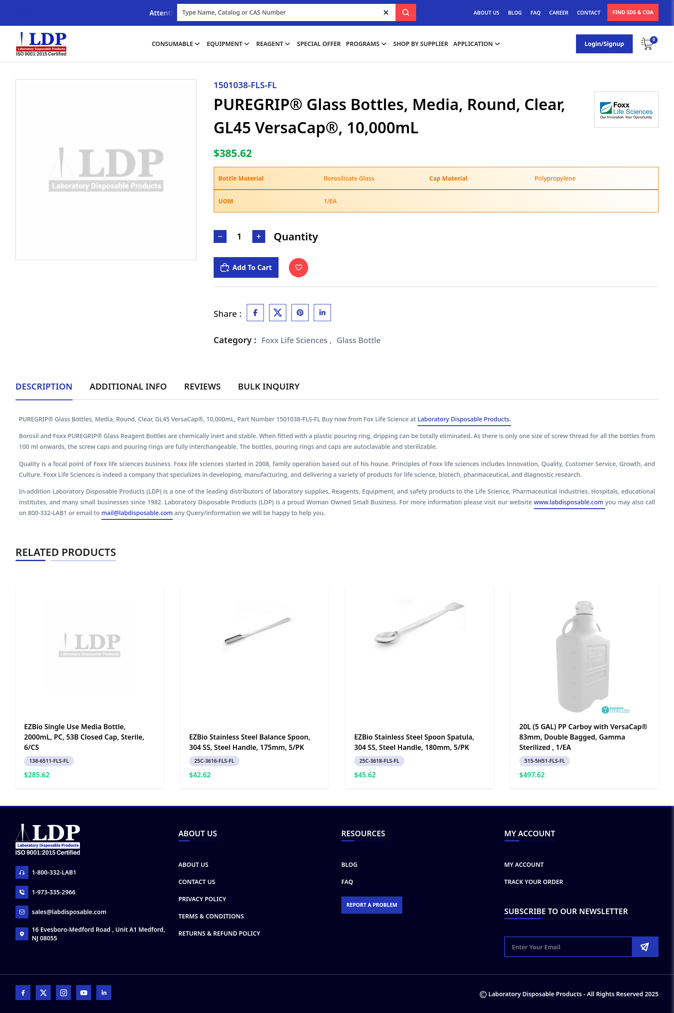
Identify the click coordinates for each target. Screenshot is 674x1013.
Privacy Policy (202, 899)
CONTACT (588, 12)
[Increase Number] (258, 236)
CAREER (559, 12)
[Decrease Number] (220, 236)
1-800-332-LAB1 (46, 872)
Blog (349, 864)
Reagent (274, 44)
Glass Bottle (358, 340)
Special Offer (319, 44)
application (477, 44)
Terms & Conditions (211, 916)
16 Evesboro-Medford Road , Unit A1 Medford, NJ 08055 (90, 933)
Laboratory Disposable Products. (464, 420)
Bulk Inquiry (269, 386)
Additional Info (128, 386)
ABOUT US (486, 12)
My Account (524, 864)
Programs (367, 44)
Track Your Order (533, 882)
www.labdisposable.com (569, 503)
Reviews (202, 386)
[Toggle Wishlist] (298, 267)
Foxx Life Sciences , (296, 340)
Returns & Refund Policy (219, 933)
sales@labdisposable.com (61, 912)
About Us (193, 864)
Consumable (177, 44)
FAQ (535, 12)
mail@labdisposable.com (137, 514)
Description (44, 386)
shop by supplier (420, 44)
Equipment (229, 44)
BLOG (515, 12)
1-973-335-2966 (45, 892)
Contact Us (196, 882)
